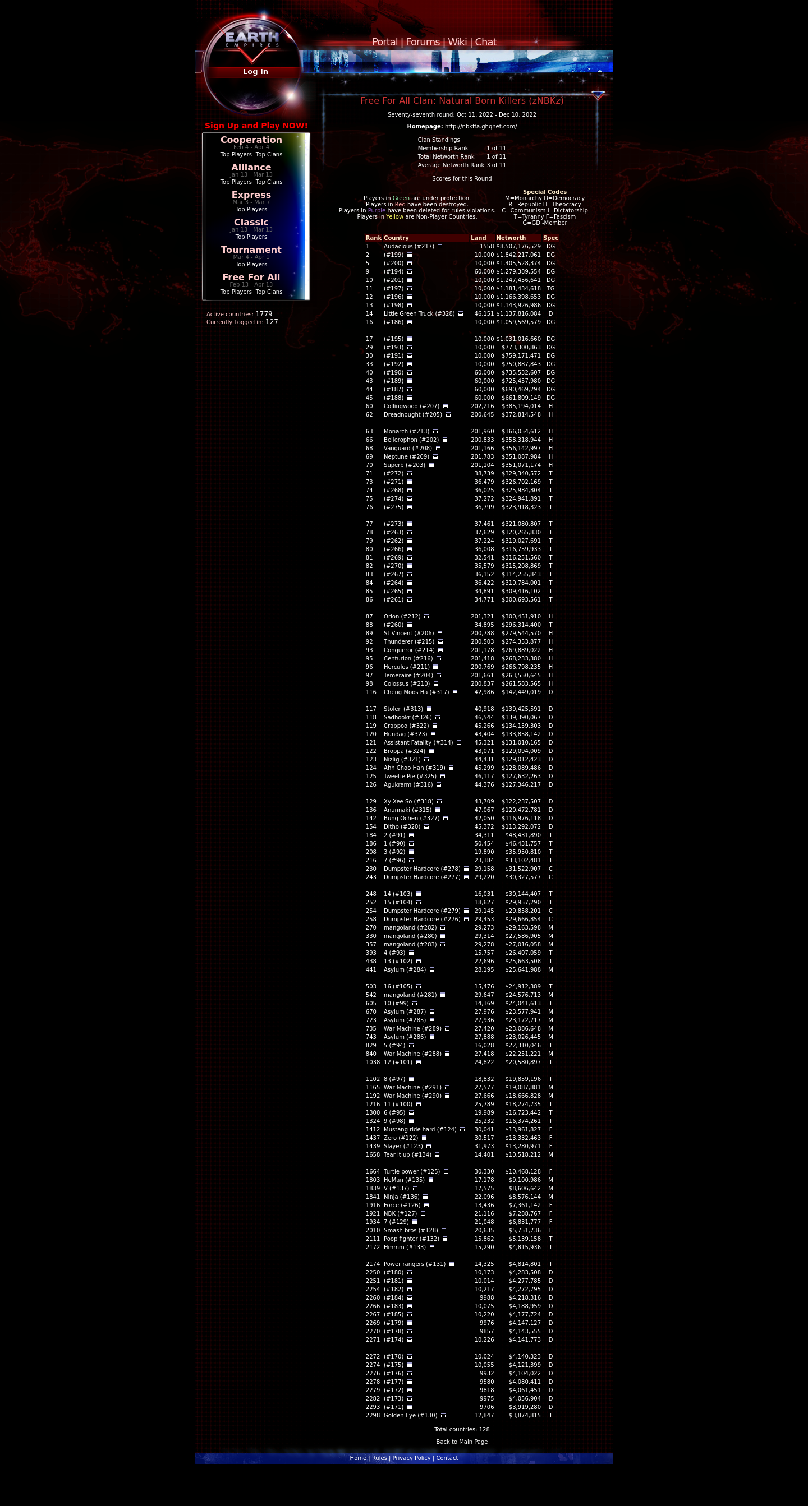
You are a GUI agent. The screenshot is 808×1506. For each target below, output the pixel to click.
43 (369, 381)
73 (369, 482)
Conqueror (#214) (409, 650)
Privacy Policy (412, 1458)
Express (252, 195)
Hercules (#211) (407, 667)
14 (369, 314)
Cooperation (251, 140)
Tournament (251, 249)
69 (369, 457)
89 (369, 633)
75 (369, 499)
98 (369, 684)
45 (369, 398)
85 (369, 591)
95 (369, 658)
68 (369, 448)
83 (369, 574)
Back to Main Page (462, 1442)
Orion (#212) (402, 616)
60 (369, 406)
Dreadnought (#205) (413, 415)
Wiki (457, 42)
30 (369, 356)
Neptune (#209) (406, 457)
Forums (422, 42)
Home (358, 1458)
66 (369, 440)
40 (369, 372)
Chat (486, 42)
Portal (385, 42)
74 (369, 490)
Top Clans (269, 154)
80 (369, 549)
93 (369, 650)
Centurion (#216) (408, 658)
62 (369, 415)
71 (369, 473)
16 (369, 322)
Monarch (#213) (406, 431)
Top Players (236, 154)
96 (369, 667)
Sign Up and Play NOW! (256, 125)
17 (369, 339)
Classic (251, 222)
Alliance (251, 167)
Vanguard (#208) (408, 448)
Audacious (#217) (409, 246)
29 (369, 347)
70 (369, 465)
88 (369, 625)
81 (369, 558)
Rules (379, 1458)
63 (369, 431)
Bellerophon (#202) (411, 440)
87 (369, 616)
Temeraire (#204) (408, 675)
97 (369, 675)
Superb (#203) (404, 465)
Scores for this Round (462, 178)
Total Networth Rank (446, 157)
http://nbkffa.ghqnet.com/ (481, 126)
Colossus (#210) (407, 684)
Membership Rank (443, 148)
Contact (447, 1458)
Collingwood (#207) (411, 406)
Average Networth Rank (451, 165)
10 (369, 280)
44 (369, 389)
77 (369, 524)
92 (369, 642)
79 (369, 541)
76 (369, 507)
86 (369, 600)
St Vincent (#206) (409, 633)
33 (369, 364)
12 (369, 297)
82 (369, 566)
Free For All (251, 277)
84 (369, 583)
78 (369, 532)
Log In (255, 71)
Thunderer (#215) (409, 642)
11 (369, 288)
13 (369, 305)
